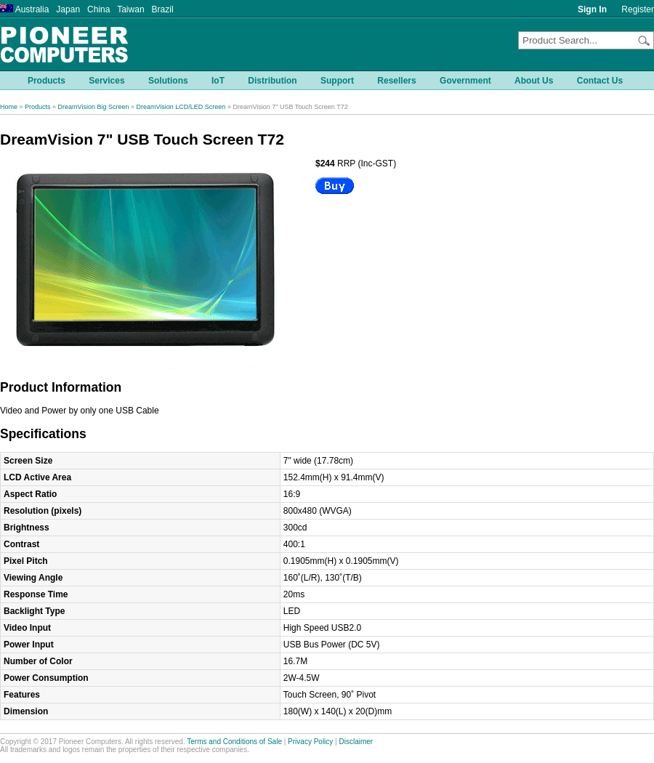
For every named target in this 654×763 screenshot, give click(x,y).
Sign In (592, 9)
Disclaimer (356, 742)
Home (8, 106)
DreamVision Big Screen (93, 106)
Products (38, 106)
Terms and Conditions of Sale (234, 742)
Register (637, 9)
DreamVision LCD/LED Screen (180, 106)
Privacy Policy (310, 742)
